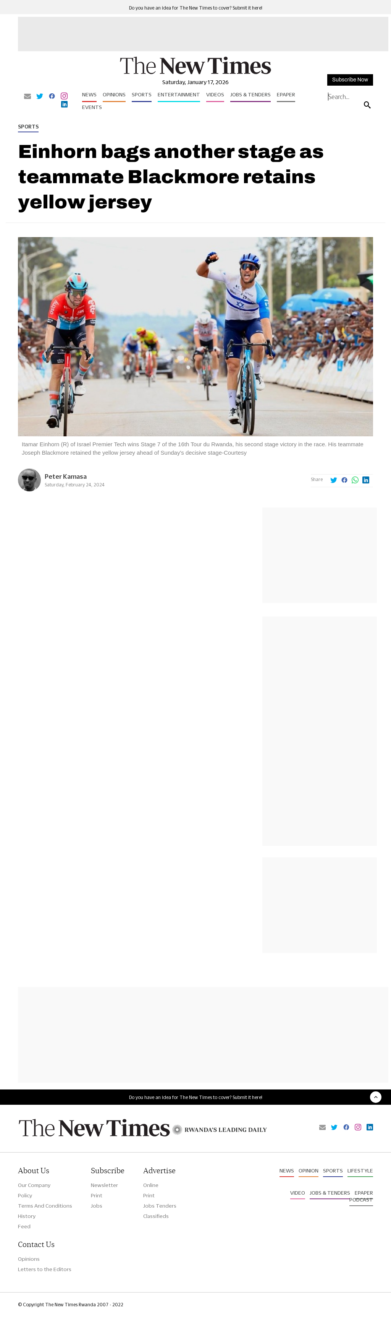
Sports (142, 94)
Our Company (34, 1185)
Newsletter (104, 1185)
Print (96, 1195)
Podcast (361, 1200)
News (89, 94)
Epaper (286, 94)
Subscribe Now (350, 80)
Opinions (114, 94)
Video (297, 1193)
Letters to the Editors (44, 1269)
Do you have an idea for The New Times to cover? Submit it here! (195, 7)
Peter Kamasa (66, 476)
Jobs (96, 1206)
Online (150, 1185)
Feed (24, 1226)
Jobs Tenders (159, 1206)
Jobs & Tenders (250, 94)
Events (92, 107)
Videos (215, 94)
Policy (25, 1195)
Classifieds (156, 1216)
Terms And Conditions (45, 1206)
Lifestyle (360, 1170)
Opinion (308, 1170)
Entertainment (179, 94)
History (27, 1216)
